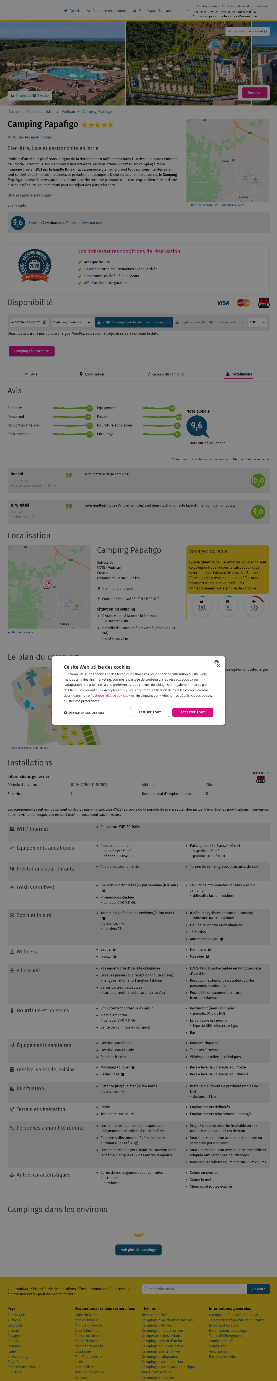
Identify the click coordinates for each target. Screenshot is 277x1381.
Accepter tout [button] (192, 712)
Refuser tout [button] (148, 712)
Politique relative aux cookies (112, 695)
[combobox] (217, 662)
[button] (84, 712)
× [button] (218, 665)
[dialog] (138, 690)
